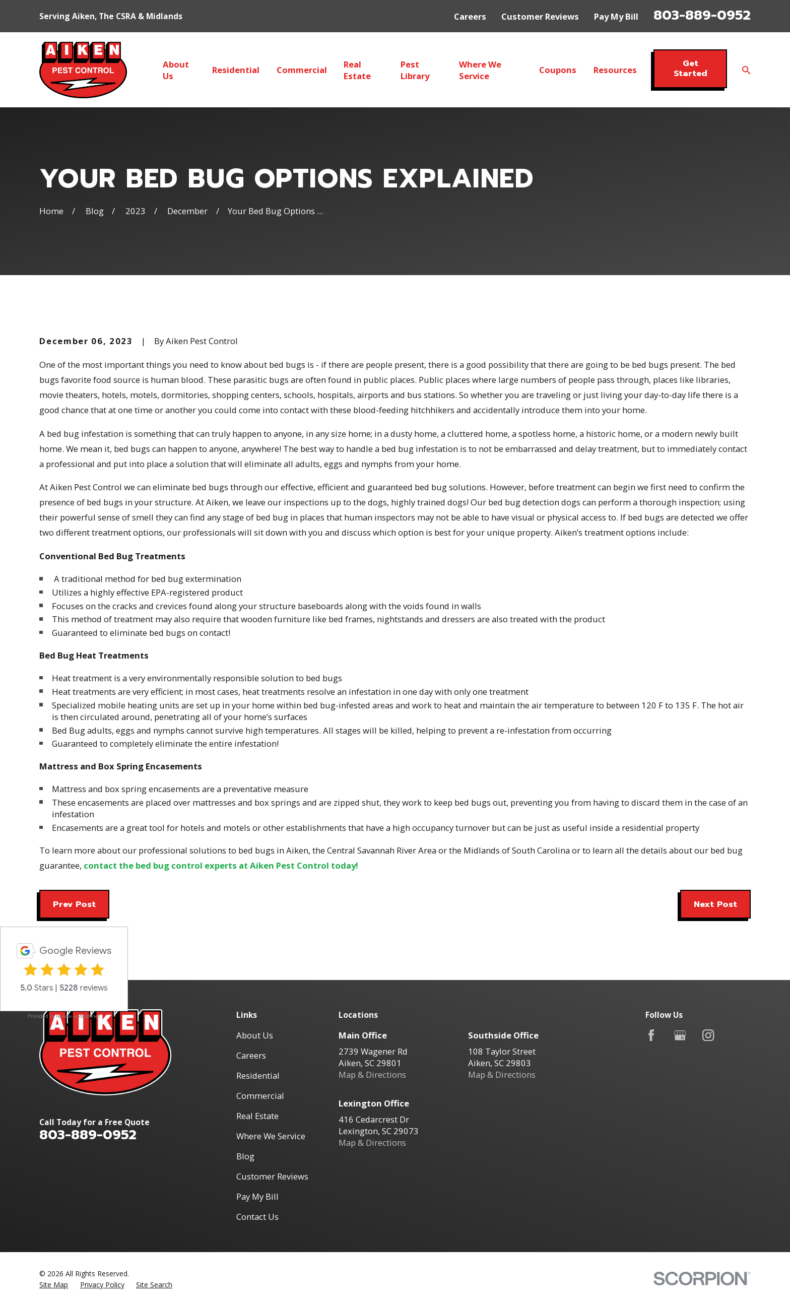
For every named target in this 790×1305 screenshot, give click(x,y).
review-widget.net (78, 1016)
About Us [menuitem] (176, 70)
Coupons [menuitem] (557, 70)
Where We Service (270, 1136)
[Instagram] (708, 1035)
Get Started (690, 68)
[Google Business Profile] (680, 1035)
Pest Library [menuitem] (415, 70)
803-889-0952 (702, 15)
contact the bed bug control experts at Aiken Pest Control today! (221, 865)
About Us (254, 1035)
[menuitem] (53, 1284)
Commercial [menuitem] (302, 70)
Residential (258, 1075)
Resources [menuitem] (615, 70)
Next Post (715, 904)
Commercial (260, 1095)
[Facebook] (651, 1035)
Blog (245, 1156)
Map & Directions (372, 1074)
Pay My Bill (616, 16)
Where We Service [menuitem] (480, 70)
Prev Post (74, 904)
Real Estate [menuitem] (357, 70)
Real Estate (257, 1116)
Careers (470, 16)
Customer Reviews (540, 16)
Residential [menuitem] (235, 70)
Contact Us (257, 1216)
